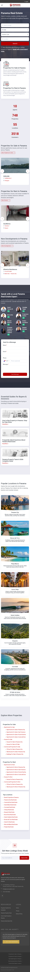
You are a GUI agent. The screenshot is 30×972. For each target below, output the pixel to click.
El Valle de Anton (15, 692)
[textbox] (15, 34)
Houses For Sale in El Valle (13, 744)
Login (26, 1)
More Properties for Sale (8, 152)
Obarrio (5, 228)
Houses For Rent (8, 777)
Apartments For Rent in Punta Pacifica (16, 772)
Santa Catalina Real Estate (11, 817)
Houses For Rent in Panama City (15, 779)
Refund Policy (19, 913)
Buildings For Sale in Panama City (15, 754)
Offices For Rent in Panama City (15, 784)
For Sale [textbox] (4, 30)
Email (5, 351)
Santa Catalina (15, 615)
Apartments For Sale (9, 727)
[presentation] (2, 171)
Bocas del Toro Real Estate (11, 819)
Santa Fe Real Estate (9, 822)
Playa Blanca (15, 564)
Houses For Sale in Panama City (14, 742)
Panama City (15, 512)
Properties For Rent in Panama (14, 88)
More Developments (7, 245)
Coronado (15, 666)
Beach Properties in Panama (11, 797)
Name (5, 345)
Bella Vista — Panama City (9, 273)
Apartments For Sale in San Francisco (16, 732)
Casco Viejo (15, 589)
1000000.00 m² (7, 178)
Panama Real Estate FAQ (6, 921)
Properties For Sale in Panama (14, 68)
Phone (4, 358)
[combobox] (15, 30)
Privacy (17, 910)
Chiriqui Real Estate (9, 809)
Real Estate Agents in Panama (15, 958)
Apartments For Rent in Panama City (16, 767)
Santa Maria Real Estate (10, 804)
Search (15, 43)
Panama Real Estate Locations (15, 963)
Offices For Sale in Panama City (14, 749)
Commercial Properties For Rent (12, 782)
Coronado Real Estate (9, 807)
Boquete (15, 641)
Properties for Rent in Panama (15, 956)
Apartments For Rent (9, 764)
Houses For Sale (8, 739)
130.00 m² (6, 225)
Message (6, 364)
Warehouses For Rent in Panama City (16, 786)
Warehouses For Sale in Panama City (16, 751)
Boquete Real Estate (9, 812)
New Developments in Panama (15, 961)
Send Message (15, 374)
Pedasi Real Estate (9, 827)
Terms (17, 908)
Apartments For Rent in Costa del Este (16, 774)
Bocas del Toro (15, 538)
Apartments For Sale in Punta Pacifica (16, 734)
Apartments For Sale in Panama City (16, 729)
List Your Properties (11, 941)
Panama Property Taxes (6, 913)
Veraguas (6, 180)
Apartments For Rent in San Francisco (16, 769)
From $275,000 (7, 271)
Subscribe (24, 858)
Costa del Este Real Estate (10, 802)
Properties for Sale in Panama (15, 954)
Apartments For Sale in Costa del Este (16, 737)
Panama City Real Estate (10, 800)
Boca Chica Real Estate (10, 814)
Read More (5, 424)
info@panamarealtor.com (9, 889)
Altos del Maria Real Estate (11, 824)
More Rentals (6, 200)
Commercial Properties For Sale (12, 746)
